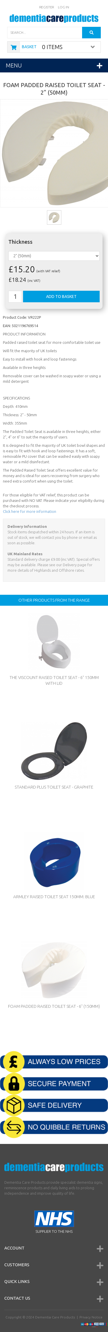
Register (46, 7)
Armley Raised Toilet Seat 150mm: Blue (54, 896)
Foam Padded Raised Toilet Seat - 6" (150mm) (54, 1006)
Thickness (20, 242)
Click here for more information (29, 511)
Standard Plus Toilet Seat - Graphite (54, 787)
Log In (63, 7)
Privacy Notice (91, 1317)
